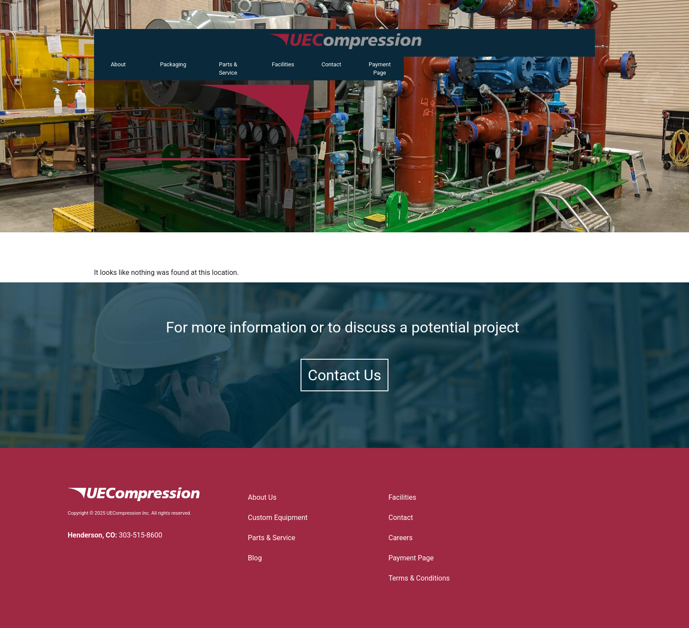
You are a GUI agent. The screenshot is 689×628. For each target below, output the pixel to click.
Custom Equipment (280, 517)
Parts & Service (228, 68)
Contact (331, 64)
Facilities (283, 64)
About (118, 64)
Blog (255, 558)
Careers (400, 538)
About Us (262, 497)
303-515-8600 (141, 535)
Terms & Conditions (419, 578)
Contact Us (344, 375)
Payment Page (380, 68)
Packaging (173, 64)
